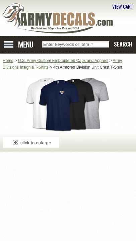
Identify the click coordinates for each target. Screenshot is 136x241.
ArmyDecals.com (60, 18)
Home (8, 60)
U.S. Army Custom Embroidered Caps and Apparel (63, 60)
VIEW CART (122, 6)
